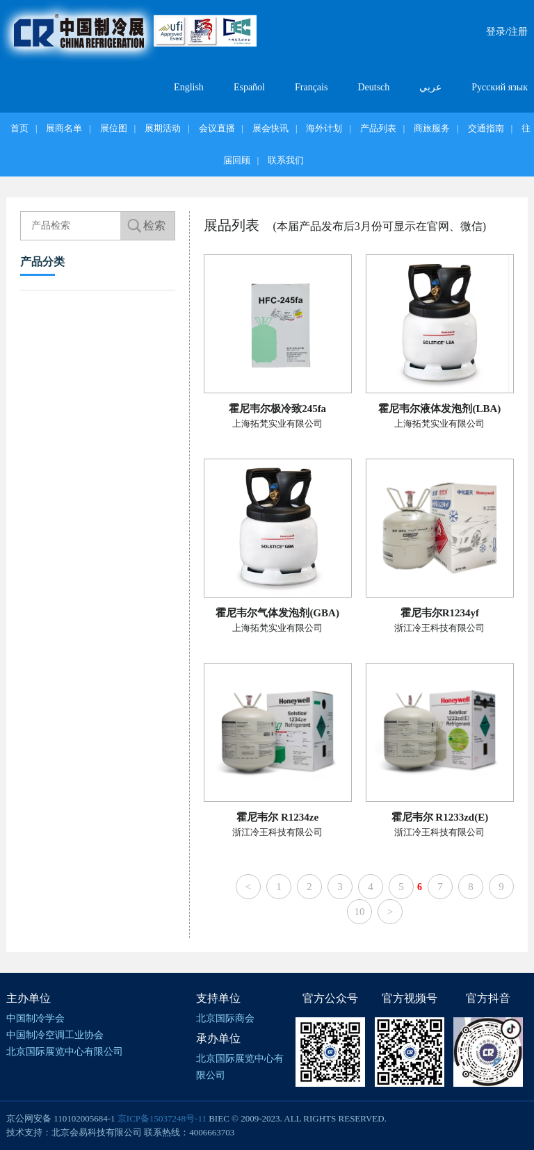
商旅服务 (432, 128)
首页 (19, 128)
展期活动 (163, 128)
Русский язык (499, 87)
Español (249, 87)
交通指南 (486, 128)
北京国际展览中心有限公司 (64, 1051)
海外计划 (324, 128)
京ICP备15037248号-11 (162, 1118)
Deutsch (373, 87)
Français (311, 87)
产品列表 (378, 128)
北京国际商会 (225, 1018)
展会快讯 (270, 128)
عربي (430, 87)
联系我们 (286, 160)
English (189, 87)
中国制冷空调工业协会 (55, 1035)
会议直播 (217, 128)
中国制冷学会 (35, 1018)
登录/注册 (507, 31)
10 (360, 911)
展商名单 (64, 128)
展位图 (113, 128)
